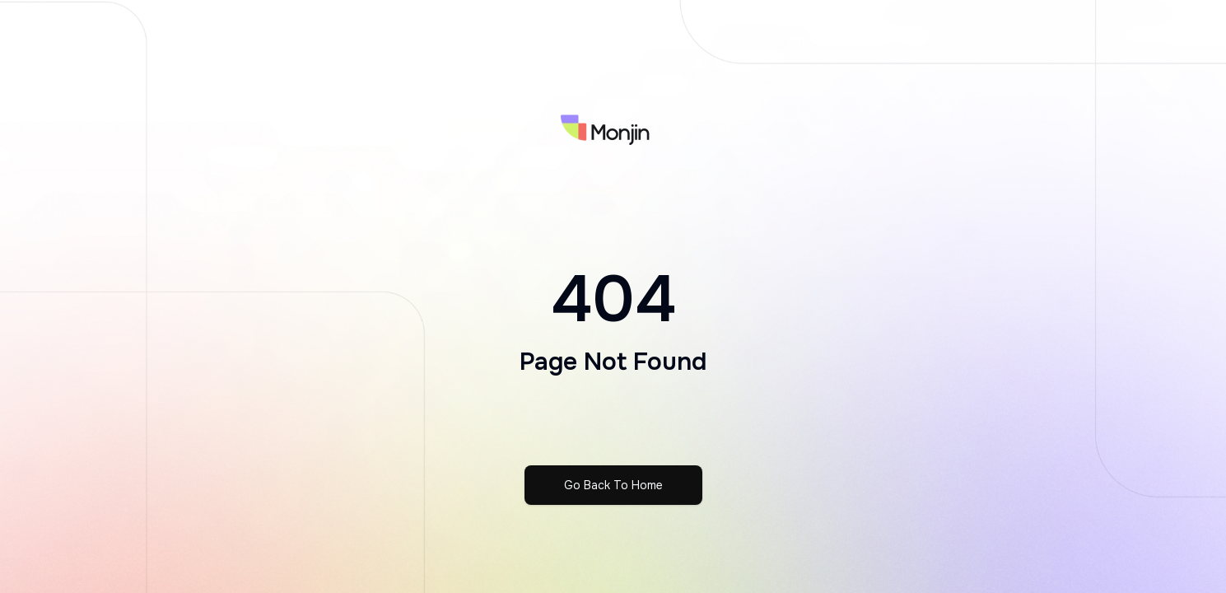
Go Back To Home (613, 485)
